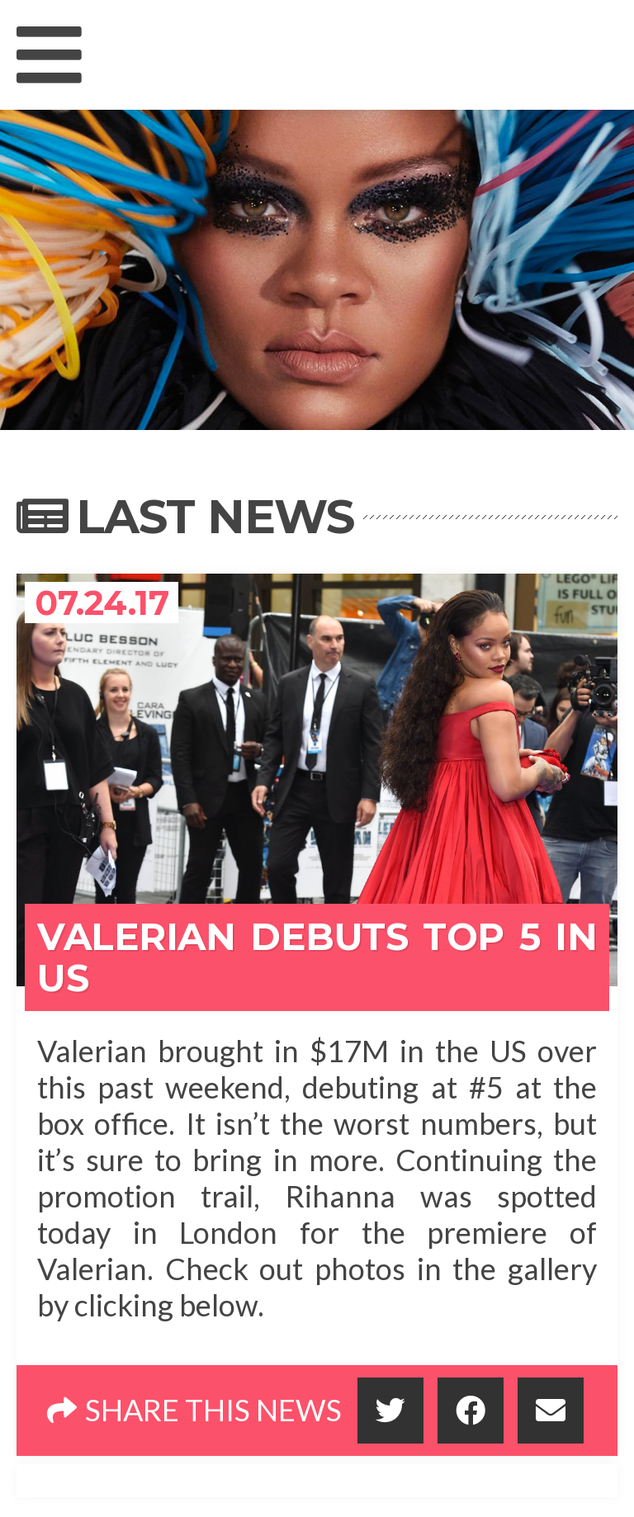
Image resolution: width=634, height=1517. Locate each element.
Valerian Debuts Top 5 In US (317, 957)
